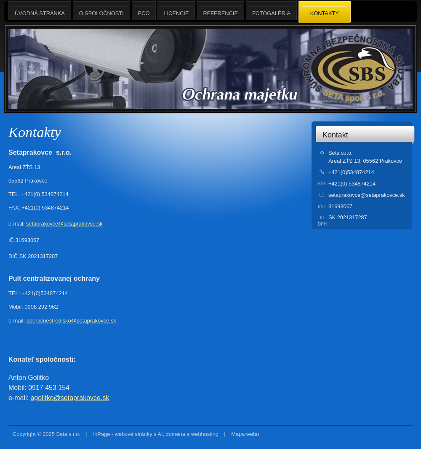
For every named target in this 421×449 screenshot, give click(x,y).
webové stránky (133, 434)
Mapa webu (245, 434)
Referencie (220, 10)
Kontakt (335, 135)
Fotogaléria (271, 10)
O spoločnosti (101, 10)
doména (175, 434)
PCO (144, 10)
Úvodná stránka (39, 10)
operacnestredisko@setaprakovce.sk (71, 320)
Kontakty (324, 12)
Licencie (176, 10)
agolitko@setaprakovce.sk (69, 397)
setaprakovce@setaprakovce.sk (64, 223)
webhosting (204, 434)
